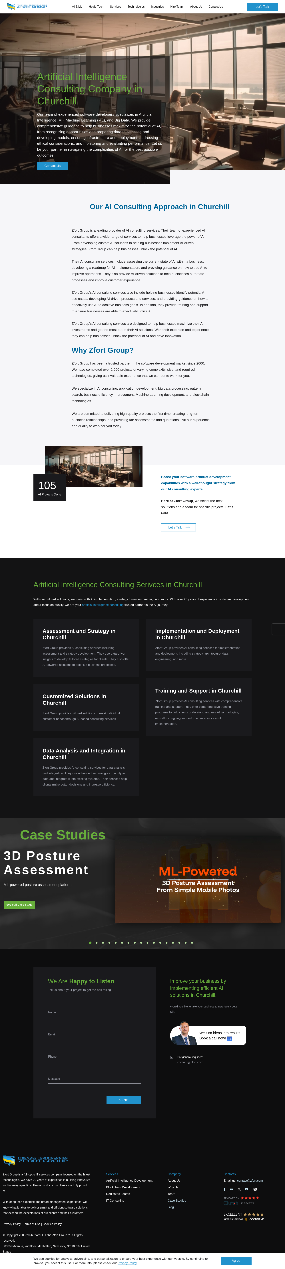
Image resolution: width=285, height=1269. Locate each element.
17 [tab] (192, 943)
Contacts (230, 1174)
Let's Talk (262, 7)
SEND (123, 1100)
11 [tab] (154, 943)
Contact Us (216, 6)
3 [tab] (103, 943)
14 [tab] (173, 943)
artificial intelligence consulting (103, 605)
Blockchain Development (123, 1187)
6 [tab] (122, 943)
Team (171, 1194)
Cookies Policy (52, 1224)
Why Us (173, 1187)
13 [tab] (167, 943)
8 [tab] (135, 943)
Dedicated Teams (118, 1194)
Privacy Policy (127, 1263)
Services (112, 1174)
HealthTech (96, 6)
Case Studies (177, 1200)
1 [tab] (90, 943)
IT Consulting (115, 1200)
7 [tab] (128, 943)
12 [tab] (160, 943)
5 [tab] (116, 943)
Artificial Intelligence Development (129, 1180)
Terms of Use (31, 1224)
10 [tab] (147, 943)
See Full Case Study (19, 904)
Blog (171, 1207)
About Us (174, 1180)
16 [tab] (186, 943)
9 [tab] (141, 943)
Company (174, 1174)
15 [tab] (179, 943)
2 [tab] (97, 943)
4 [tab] (109, 943)
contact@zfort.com (190, 1062)
